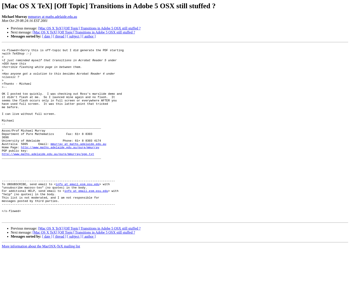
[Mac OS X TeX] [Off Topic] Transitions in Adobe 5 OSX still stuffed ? (89, 28)
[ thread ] (59, 36)
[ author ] (89, 36)
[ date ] (47, 36)
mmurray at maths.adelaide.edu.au (52, 17)
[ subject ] (74, 36)
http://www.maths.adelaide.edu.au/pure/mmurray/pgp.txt (48, 176)
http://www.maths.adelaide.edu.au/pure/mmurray (60, 168)
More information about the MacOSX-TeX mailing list (41, 281)
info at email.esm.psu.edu (77, 212)
